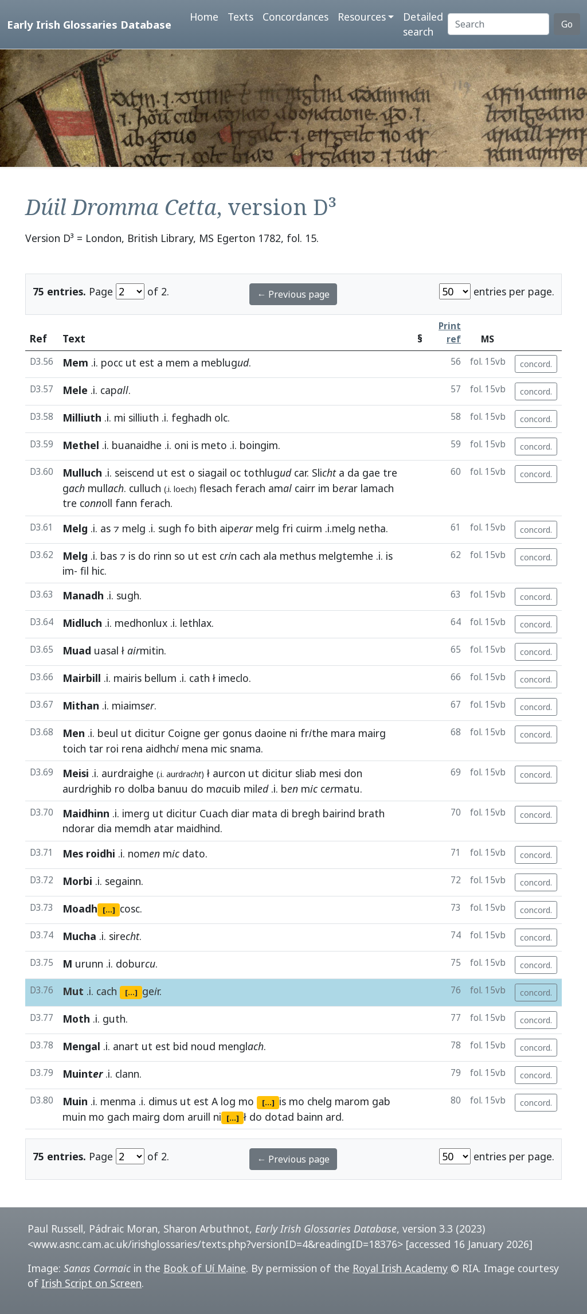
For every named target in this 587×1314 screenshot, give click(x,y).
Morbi (77, 881)
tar (96, 748)
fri (287, 528)
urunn (89, 963)
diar (240, 813)
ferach (250, 488)
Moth (76, 1019)
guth (114, 1019)
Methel (80, 445)
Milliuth (81, 417)
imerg (136, 813)
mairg (372, 733)
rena (132, 748)
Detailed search (423, 24)
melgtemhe (346, 556)
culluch (145, 488)
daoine (271, 733)
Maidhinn (85, 813)
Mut (73, 991)
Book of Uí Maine (204, 1268)
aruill (198, 1117)
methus (298, 556)
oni (181, 445)
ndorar (78, 828)
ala (270, 556)
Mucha (79, 936)
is (194, 445)
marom (352, 1101)
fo (189, 528)
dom (174, 1117)
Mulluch (82, 472)
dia (104, 828)
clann (127, 1074)
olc (221, 417)
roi (112, 748)
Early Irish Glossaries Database (89, 24)
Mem (75, 362)
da (353, 472)
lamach (377, 488)
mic (219, 748)
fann (126, 503)
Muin (75, 1101)
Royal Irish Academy (400, 1268)
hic (98, 571)
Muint (82, 1074)
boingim (259, 445)
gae (371, 472)
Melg (75, 528)
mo (246, 1101)
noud (203, 1046)
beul (107, 733)
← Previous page (293, 294)
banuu (173, 789)
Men (73, 733)
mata (264, 813)
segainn (123, 881)
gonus (237, 733)
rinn (162, 556)
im (324, 488)
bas (108, 556)
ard (334, 1117)
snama (245, 748)
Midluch (82, 623)
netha (372, 528)
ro (120, 789)
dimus (162, 1101)
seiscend (134, 472)
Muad (76, 650)
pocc (112, 362)
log (228, 1101)
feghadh (191, 417)
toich (74, 748)
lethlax (196, 623)
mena (195, 748)
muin (74, 1117)
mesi (330, 773)
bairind (339, 813)
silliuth (143, 417)
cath (199, 678)
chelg (319, 1101)
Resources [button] (362, 17)
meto (214, 445)
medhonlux (141, 623)
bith (207, 528)
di (284, 813)
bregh (306, 813)
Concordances (295, 17)
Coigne (184, 733)
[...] (109, 909)
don (353, 773)
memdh (133, 828)
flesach (215, 488)
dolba (141, 789)
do (144, 556)
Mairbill (81, 678)
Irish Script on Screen (91, 1283)
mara (343, 733)
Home (204, 17)
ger (212, 733)
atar (164, 828)
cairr (305, 488)
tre (390, 472)
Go (567, 24)
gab (381, 1101)
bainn (310, 1117)
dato (193, 853)
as (105, 528)
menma (118, 1101)
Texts (240, 17)
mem (178, 362)
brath (371, 813)
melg (134, 528)
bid (180, 1046)
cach (250, 556)
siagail (212, 472)
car (300, 472)
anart (126, 1046)
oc (235, 472)
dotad (279, 1117)
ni (293, 733)
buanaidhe (137, 445)
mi (120, 417)
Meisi (75, 773)
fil (84, 571)
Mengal (81, 1046)
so (179, 556)
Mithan (80, 705)
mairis (128, 678)
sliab (305, 773)
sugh (169, 528)
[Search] (498, 24)
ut (131, 362)
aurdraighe (127, 773)
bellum (160, 678)
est (146, 362)
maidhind (198, 828)
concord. (536, 363)
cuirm (309, 528)
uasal (106, 650)
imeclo (233, 678)
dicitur (150, 733)
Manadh (83, 595)
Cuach (213, 813)
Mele (75, 390)
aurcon (229, 773)
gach (118, 1117)
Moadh (79, 908)
